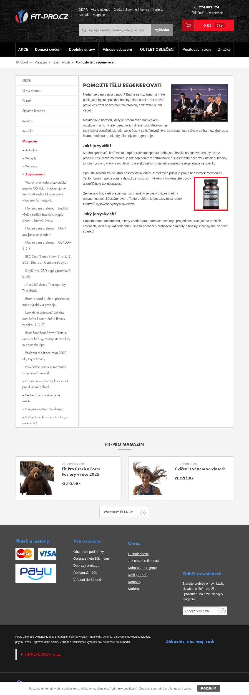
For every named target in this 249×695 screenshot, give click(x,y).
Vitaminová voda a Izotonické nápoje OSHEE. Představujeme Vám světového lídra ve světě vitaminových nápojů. (44, 191)
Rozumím (208, 688)
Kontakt (84, 15)
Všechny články (120, 512)
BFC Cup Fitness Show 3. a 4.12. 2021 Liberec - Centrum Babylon (47, 259)
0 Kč (214, 25)
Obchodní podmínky (88, 552)
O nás (118, 9)
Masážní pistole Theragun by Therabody (44, 287)
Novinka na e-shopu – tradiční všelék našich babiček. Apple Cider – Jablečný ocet (45, 214)
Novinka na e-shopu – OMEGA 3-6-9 (46, 245)
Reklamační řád (85, 573)
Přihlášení (196, 13)
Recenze (31, 166)
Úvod (24, 62)
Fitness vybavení (117, 50)
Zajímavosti (61, 62)
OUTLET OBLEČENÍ (157, 50)
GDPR (83, 9)
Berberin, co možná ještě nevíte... (41, 398)
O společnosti (138, 554)
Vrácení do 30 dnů (87, 580)
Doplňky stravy (81, 50)
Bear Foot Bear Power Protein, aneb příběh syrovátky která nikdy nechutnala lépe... (46, 338)
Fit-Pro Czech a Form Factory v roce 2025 (45, 420)
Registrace (215, 13)
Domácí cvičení (47, 50)
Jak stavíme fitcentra (143, 561)
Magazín (99, 15)
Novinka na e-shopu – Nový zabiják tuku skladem (44, 231)
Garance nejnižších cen (91, 559)
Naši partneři (137, 575)
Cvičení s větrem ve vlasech (44, 409)
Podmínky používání (123, 688)
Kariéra (157, 9)
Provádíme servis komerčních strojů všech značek (44, 369)
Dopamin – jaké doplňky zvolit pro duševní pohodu (45, 384)
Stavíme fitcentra (137, 9)
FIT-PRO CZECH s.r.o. (41, 655)
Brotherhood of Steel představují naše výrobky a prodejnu (46, 301)
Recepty (30, 158)
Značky (225, 50)
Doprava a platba (86, 566)
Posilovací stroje (197, 50)
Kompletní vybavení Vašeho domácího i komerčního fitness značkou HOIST (43, 318)
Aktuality (30, 150)
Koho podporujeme (142, 568)
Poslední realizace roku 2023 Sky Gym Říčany (44, 355)
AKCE (23, 50)
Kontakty (134, 582)
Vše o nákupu (101, 9)
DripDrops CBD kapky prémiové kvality (46, 273)
